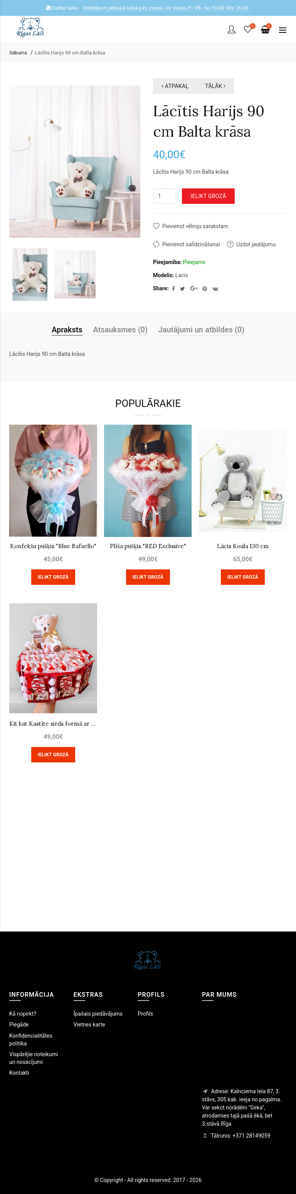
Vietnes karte (89, 1024)
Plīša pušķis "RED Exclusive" (148, 546)
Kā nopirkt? (22, 1014)
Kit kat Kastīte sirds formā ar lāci (53, 723)
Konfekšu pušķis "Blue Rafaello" (53, 546)
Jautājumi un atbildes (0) (201, 329)
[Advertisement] (148, 858)
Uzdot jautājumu (256, 244)
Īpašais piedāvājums (98, 1014)
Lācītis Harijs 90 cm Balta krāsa (70, 53)
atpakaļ (174, 86)
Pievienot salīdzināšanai (191, 244)
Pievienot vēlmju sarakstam (195, 226)
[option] (29, 274)
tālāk (215, 86)
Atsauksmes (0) (120, 329)
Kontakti (19, 1073)
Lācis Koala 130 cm (243, 546)
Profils (145, 1014)
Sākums (18, 53)
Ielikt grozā (208, 196)
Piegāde (19, 1024)
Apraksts (67, 329)
